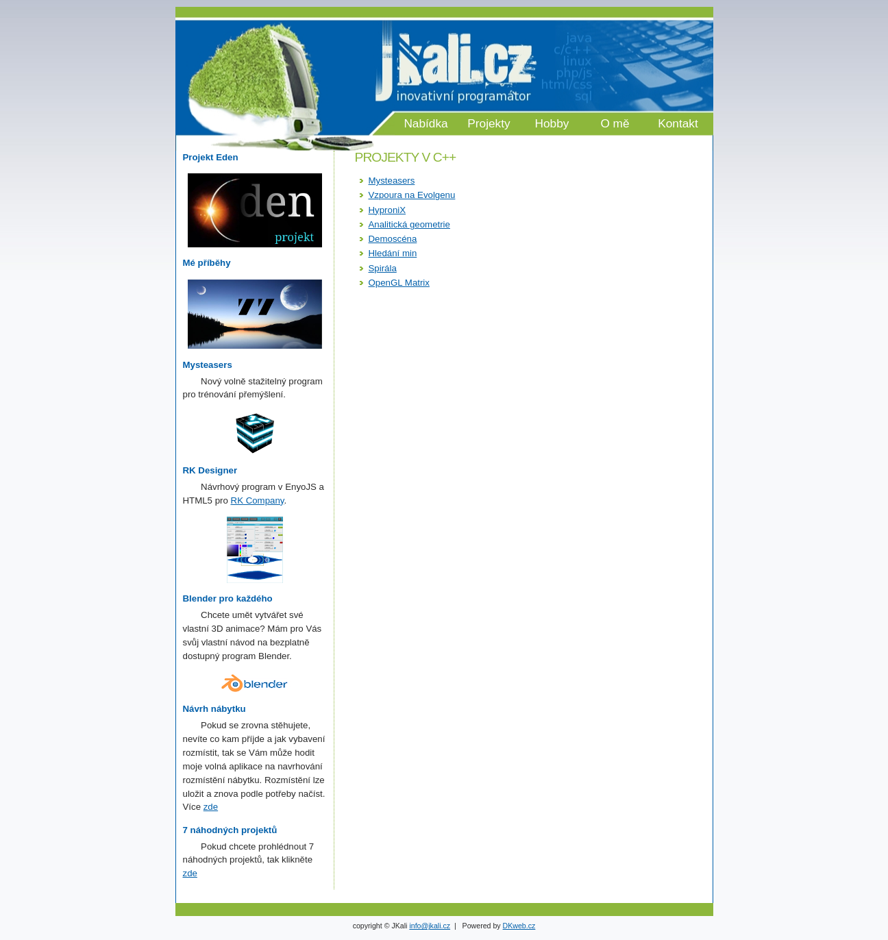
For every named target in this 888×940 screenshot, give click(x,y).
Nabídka (425, 123)
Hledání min (393, 253)
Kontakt (678, 123)
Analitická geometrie (409, 224)
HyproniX (387, 210)
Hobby (552, 123)
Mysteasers (392, 180)
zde (211, 807)
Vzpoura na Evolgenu (412, 195)
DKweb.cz (519, 926)
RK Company (257, 500)
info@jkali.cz (429, 926)
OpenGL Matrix (399, 282)
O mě (614, 123)
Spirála (383, 268)
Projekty (488, 123)
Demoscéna (393, 239)
